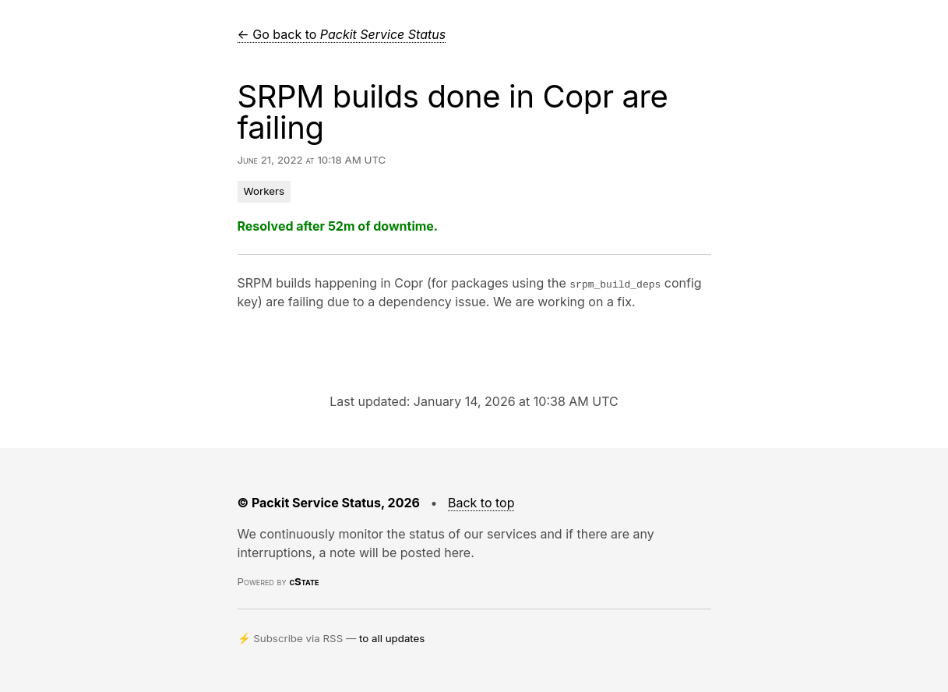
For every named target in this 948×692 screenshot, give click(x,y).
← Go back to (342, 34)
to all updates (392, 638)
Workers (264, 191)
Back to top (481, 502)
